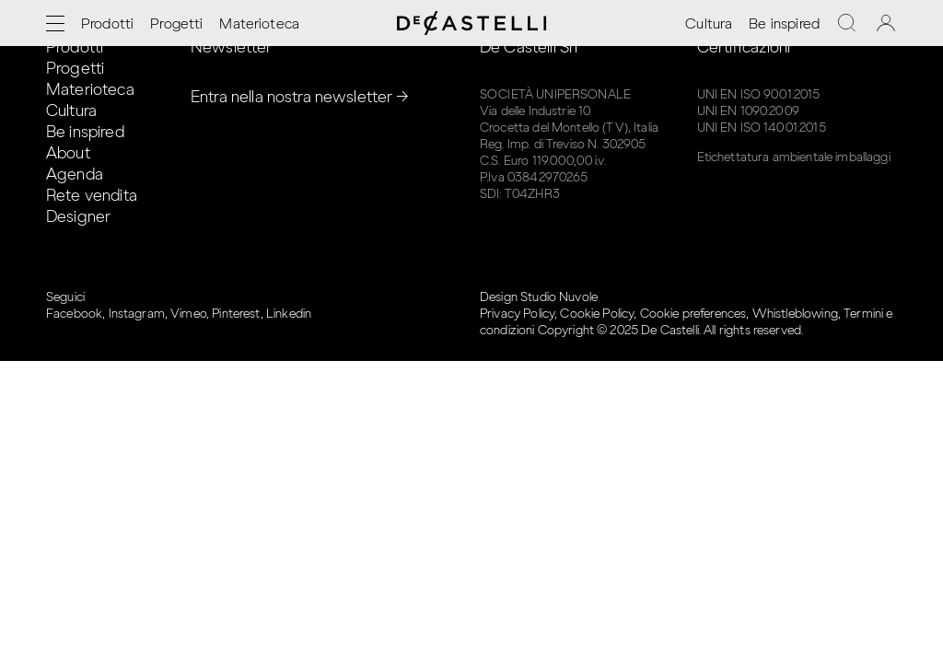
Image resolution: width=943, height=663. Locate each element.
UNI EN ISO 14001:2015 (761, 127)
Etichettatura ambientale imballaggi (794, 157)
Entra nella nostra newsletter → (300, 97)
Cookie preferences (693, 313)
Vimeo (188, 313)
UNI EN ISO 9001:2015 (759, 94)
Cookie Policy (597, 313)
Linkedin (288, 313)
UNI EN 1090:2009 (748, 111)
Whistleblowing (795, 313)
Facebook (74, 313)
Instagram (137, 313)
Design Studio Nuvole (539, 297)
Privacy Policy (517, 313)
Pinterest (236, 313)
